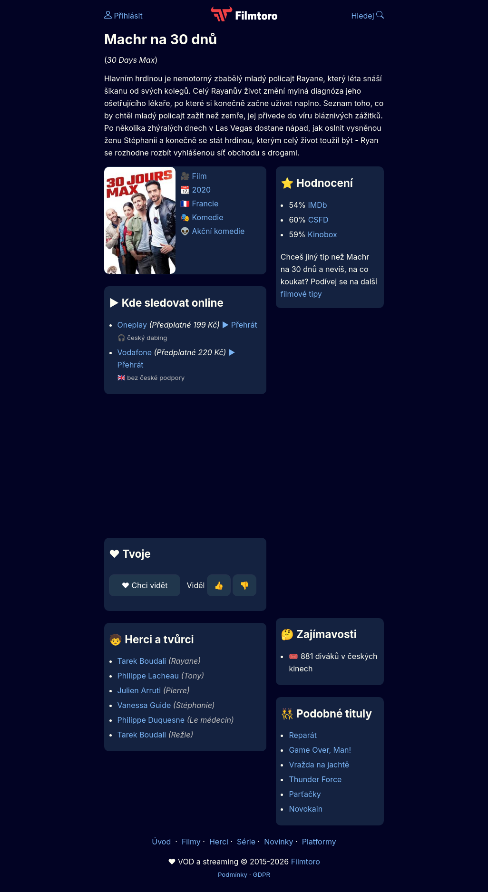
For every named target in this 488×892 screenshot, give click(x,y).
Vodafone (134, 352)
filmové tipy (301, 294)
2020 (201, 189)
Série (246, 841)
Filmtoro (305, 861)
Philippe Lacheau (148, 675)
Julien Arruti (139, 690)
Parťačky (305, 794)
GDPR (261, 874)
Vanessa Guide (144, 705)
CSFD (318, 219)
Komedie (208, 217)
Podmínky (232, 874)
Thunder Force (315, 779)
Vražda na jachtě (319, 764)
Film (199, 176)
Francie (205, 203)
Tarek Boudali (141, 661)
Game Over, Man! (320, 750)
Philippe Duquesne (151, 720)
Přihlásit (123, 15)
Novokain (305, 809)
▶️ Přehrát (239, 325)
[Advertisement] (182, 466)
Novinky (278, 841)
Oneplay (132, 325)
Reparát (303, 735)
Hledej (367, 15)
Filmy (191, 841)
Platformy (319, 841)
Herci (218, 841)
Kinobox (322, 234)
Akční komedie (218, 231)
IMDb (317, 205)
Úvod (162, 841)
